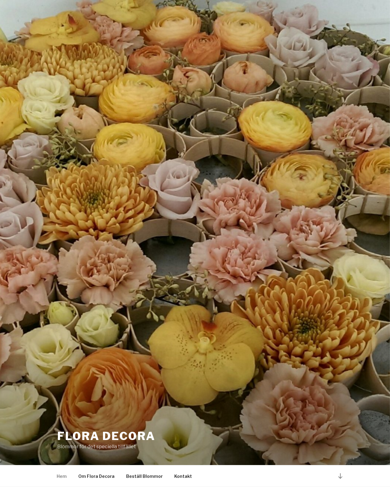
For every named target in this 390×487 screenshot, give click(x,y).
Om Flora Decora (96, 476)
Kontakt (183, 476)
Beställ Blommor (144, 476)
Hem (62, 476)
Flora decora (106, 436)
